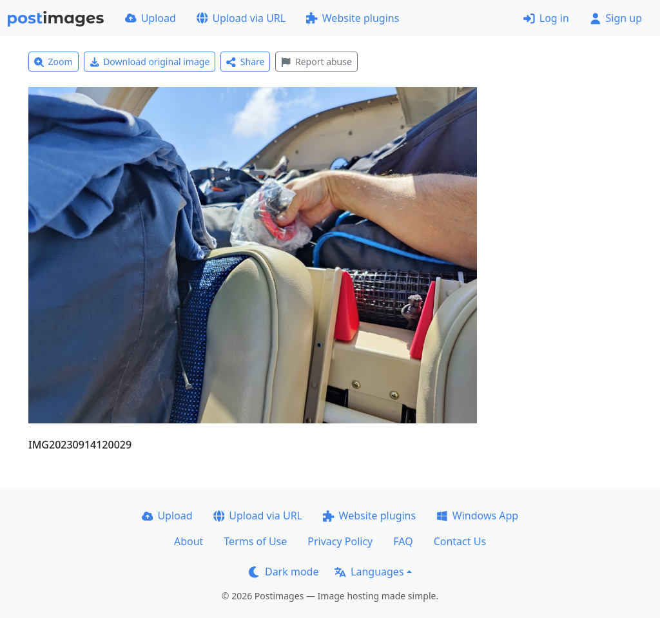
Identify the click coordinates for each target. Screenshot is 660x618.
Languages (369, 572)
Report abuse (316, 61)
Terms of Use (255, 541)
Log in (546, 18)
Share (245, 61)
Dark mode (283, 572)
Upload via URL (241, 18)
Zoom (53, 61)
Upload (150, 18)
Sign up (616, 18)
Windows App (477, 515)
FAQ (402, 541)
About (188, 541)
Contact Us (460, 541)
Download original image (150, 61)
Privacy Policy (340, 541)
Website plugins (352, 18)
